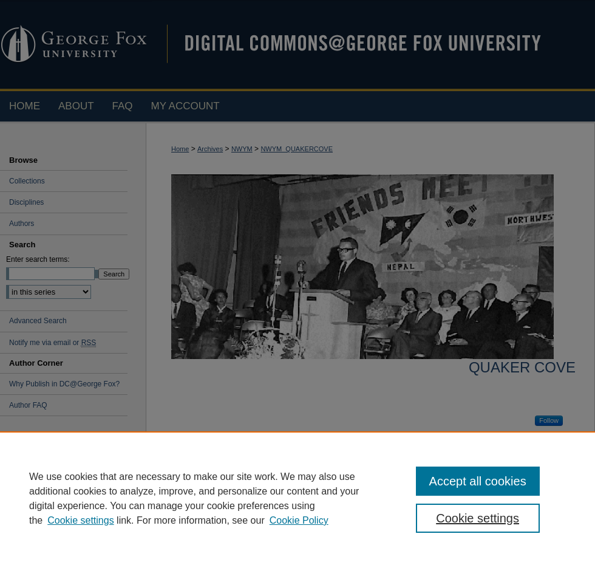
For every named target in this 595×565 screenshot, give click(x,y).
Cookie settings (80, 520)
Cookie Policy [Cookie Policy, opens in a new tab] (299, 520)
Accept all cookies (477, 481)
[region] (297, 498)
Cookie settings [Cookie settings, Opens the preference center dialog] (477, 518)
